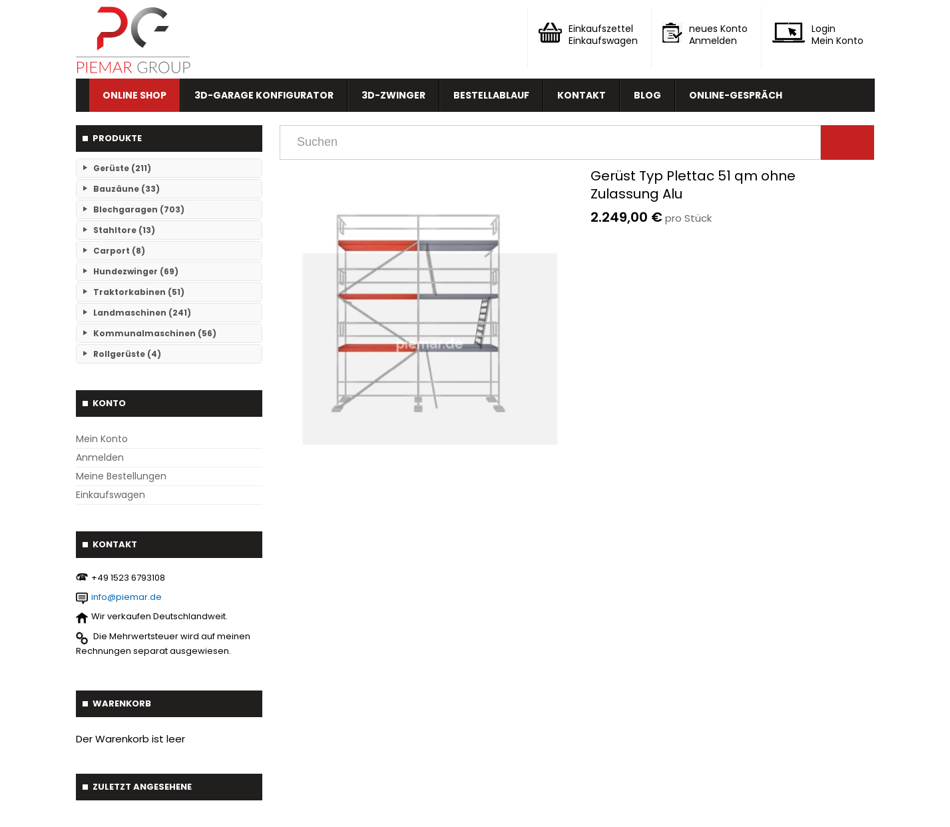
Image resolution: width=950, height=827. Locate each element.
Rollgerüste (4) (127, 354)
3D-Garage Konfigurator (264, 95)
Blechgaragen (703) (138, 209)
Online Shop (134, 95)
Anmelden (100, 457)
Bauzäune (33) (126, 188)
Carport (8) (119, 250)
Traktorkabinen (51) (138, 292)
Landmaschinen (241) (142, 312)
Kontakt (581, 95)
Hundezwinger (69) (135, 271)
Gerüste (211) (122, 168)
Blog (647, 95)
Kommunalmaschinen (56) (154, 333)
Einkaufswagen (110, 494)
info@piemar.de (126, 597)
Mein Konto (102, 438)
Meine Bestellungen (121, 476)
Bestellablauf (491, 95)
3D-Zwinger (393, 95)
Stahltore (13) (124, 230)
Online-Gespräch (735, 95)
